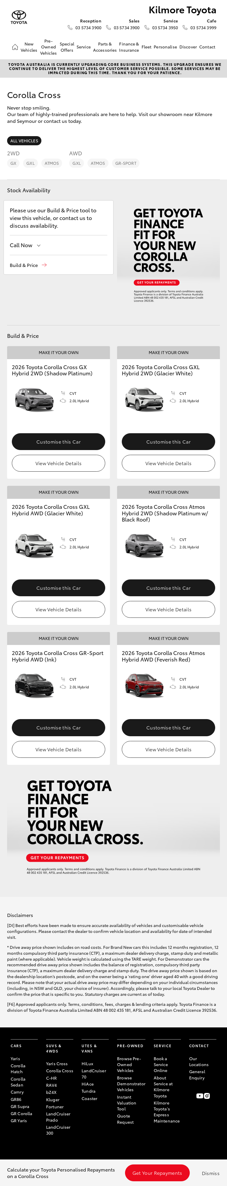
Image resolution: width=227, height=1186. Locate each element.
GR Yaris (19, 1120)
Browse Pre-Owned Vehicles (129, 1064)
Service (84, 47)
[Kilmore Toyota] (19, 17)
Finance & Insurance (129, 47)
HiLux (87, 1063)
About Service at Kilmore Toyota (163, 1087)
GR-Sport (125, 163)
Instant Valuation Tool (126, 1103)
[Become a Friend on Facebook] (192, 1095)
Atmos (52, 163)
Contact (207, 47)
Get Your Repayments (157, 1172)
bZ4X (51, 1092)
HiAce (88, 1084)
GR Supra (20, 1106)
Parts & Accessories (105, 47)
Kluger (52, 1099)
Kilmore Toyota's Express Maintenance (167, 1112)
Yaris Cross (57, 1063)
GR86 (16, 1099)
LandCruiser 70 (94, 1073)
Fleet (147, 47)
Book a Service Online (161, 1064)
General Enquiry (197, 1074)
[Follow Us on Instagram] (206, 1095)
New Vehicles (29, 47)
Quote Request (125, 1119)
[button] (28, 265)
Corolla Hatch (18, 1068)
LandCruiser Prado (58, 1117)
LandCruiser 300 (58, 1130)
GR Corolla (21, 1113)
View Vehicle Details (58, 463)
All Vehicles (24, 141)
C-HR (51, 1078)
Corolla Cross (59, 1070)
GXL (30, 163)
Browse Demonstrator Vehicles (131, 1084)
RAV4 (51, 1085)
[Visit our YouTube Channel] (199, 1095)
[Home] (15, 46)
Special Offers (67, 47)
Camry (17, 1092)
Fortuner (55, 1107)
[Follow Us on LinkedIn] (214, 1095)
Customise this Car (58, 441)
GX (13, 163)
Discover (188, 47)
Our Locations (199, 1061)
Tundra (88, 1091)
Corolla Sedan (18, 1082)
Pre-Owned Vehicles (48, 47)
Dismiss (211, 1172)
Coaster (89, 1098)
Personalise (165, 47)
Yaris (15, 1058)
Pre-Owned (130, 1045)
